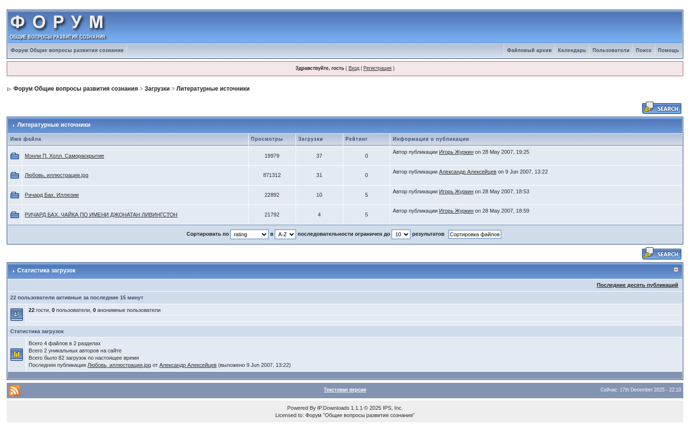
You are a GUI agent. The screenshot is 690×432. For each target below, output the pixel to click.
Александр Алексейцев (467, 172)
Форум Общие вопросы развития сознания (67, 50)
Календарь (572, 50)
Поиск (644, 50)
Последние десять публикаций (637, 285)
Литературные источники (213, 88)
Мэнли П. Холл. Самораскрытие (64, 156)
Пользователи (611, 50)
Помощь (668, 50)
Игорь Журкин (456, 152)
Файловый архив (529, 50)
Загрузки (156, 88)
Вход (354, 68)
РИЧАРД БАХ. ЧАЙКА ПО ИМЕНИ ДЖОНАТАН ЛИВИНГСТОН (101, 214)
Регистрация (377, 68)
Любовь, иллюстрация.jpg (56, 175)
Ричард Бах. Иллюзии (52, 195)
